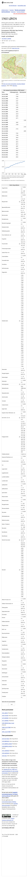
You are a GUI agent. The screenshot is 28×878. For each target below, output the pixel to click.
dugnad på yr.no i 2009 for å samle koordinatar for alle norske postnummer (10, 771)
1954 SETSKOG (5, 738)
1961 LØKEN (5, 713)
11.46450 (9, 38)
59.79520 (4, 38)
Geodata (12, 10)
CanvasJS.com (24, 174)
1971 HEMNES (5, 720)
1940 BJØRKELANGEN (7, 746)
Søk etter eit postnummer (8, 701)
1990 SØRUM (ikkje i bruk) (8, 723)
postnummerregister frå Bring (9, 801)
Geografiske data (22, 5)
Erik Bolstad (8, 2)
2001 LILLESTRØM (6, 731)
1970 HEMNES (5, 718)
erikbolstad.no (4, 10)
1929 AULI (4, 755)
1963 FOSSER (5, 715)
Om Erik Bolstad (13, 5)
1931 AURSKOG (5, 750)
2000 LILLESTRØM (6, 727)
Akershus (13, 12)
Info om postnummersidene (20, 13)
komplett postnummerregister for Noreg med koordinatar (10, 794)
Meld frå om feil (15, 48)
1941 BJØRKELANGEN (7, 744)
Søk (12, 704)
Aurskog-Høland (21, 12)
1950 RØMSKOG (5, 741)
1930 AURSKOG (5, 753)
